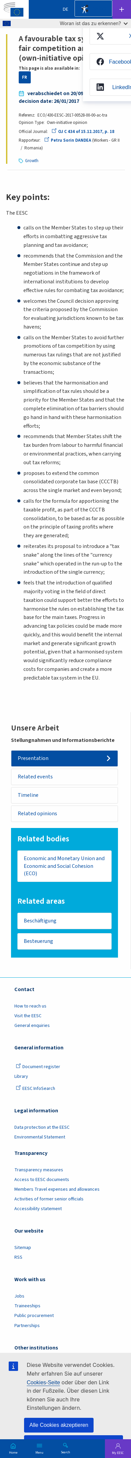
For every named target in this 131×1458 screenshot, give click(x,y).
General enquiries (32, 1025)
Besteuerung (38, 941)
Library (21, 1076)
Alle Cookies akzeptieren (58, 1425)
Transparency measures (38, 1170)
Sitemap (22, 1247)
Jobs (19, 1296)
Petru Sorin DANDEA (67, 140)
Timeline (28, 795)
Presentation (33, 758)
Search (65, 1452)
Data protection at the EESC (42, 1127)
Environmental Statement (39, 1137)
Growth (31, 161)
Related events (35, 776)
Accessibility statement (38, 1208)
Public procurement (34, 1315)
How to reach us (30, 1006)
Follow (121, 9)
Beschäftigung (40, 920)
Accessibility (84, 9)
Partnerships (27, 1325)
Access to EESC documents (41, 1179)
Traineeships (27, 1306)
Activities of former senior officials (49, 1199)
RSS (18, 1257)
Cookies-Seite (43, 1382)
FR (24, 77)
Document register (38, 1066)
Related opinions (37, 813)
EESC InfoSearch (35, 1088)
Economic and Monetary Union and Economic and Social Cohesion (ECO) (64, 866)
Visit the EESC (27, 1016)
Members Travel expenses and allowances (57, 1189)
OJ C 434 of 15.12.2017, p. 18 (82, 132)
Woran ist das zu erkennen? (94, 23)
